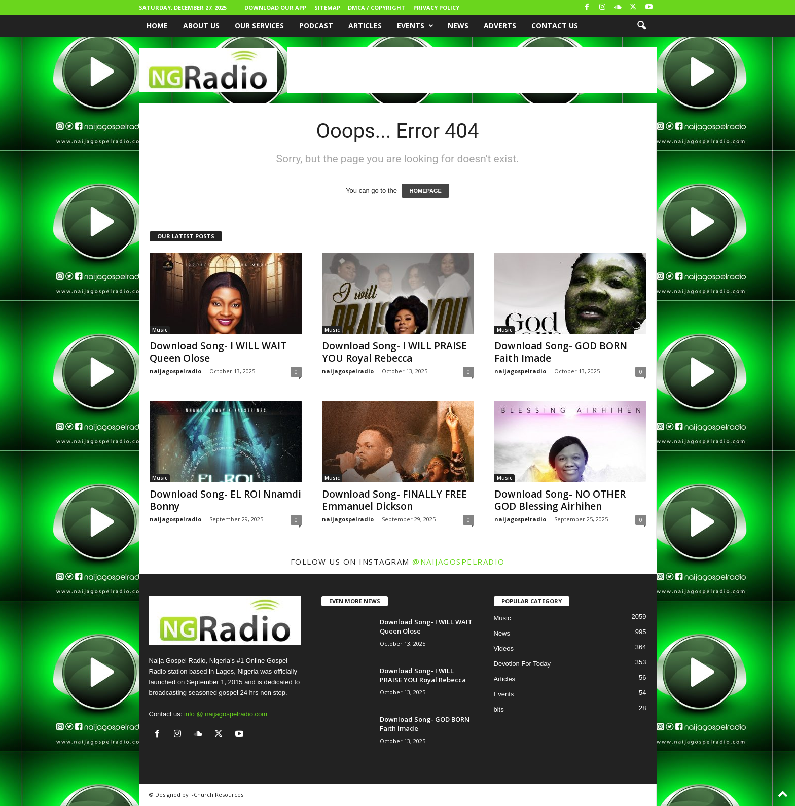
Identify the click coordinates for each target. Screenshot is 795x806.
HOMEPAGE (425, 191)
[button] (641, 26)
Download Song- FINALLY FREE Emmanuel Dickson (394, 500)
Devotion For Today (522, 664)
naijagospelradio (175, 371)
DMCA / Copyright (376, 7)
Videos (504, 648)
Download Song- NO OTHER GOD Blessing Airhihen (560, 500)
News (458, 25)
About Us (201, 25)
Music (159, 329)
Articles (365, 25)
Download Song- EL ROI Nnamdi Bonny (225, 500)
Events (415, 26)
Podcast (316, 25)
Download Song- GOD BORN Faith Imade (560, 352)
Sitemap (327, 7)
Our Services (259, 25)
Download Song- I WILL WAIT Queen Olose (218, 352)
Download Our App (275, 7)
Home (157, 25)
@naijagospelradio (458, 561)
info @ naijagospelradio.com (225, 714)
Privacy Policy (436, 7)
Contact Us (554, 25)
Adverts (500, 25)
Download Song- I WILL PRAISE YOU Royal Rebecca (394, 352)
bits (499, 709)
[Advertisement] (472, 70)
